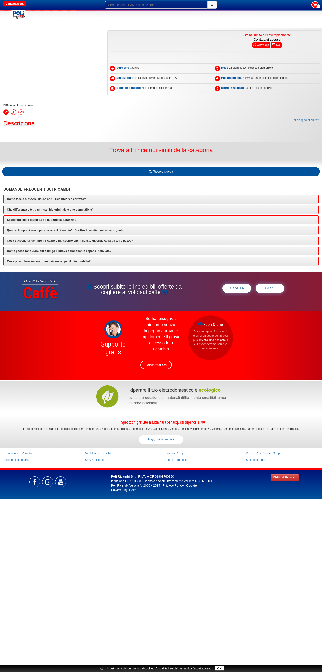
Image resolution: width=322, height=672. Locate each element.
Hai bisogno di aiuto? (305, 120)
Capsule (237, 288)
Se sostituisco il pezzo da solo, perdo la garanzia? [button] (41, 219)
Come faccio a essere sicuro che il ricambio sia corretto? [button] (46, 199)
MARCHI (59, 16)
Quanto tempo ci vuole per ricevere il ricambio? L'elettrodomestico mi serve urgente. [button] (65, 230)
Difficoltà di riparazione (18, 105)
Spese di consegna (16, 459)
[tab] (161, 199)
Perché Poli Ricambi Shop (263, 453)
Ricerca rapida (161, 171)
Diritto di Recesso (176, 459)
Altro (88, 16)
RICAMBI (43, 16)
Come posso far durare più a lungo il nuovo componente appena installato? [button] (59, 251)
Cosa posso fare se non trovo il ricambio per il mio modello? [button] (49, 261)
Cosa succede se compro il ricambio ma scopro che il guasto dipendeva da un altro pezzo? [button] (70, 240)
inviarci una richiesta (212, 340)
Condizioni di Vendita (18, 453)
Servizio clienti (94, 459)
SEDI (100, 16)
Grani (270, 288)
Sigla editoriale (255, 459)
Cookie (191, 485)
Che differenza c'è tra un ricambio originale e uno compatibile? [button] (50, 209)
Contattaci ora (15, 3)
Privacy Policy (174, 453)
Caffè (74, 16)
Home (12, 24)
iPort (132, 490)
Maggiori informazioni (161, 439)
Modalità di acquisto (98, 453)
